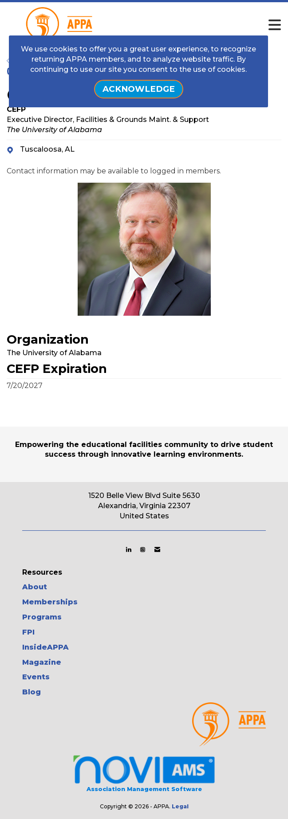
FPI (28, 632)
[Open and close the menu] (167, 25)
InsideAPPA (45, 647)
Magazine (41, 662)
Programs (42, 617)
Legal (180, 806)
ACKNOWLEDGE (139, 89)
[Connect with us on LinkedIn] (128, 549)
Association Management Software (144, 772)
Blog (31, 692)
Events (36, 677)
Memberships (50, 602)
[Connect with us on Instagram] (143, 549)
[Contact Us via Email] (157, 549)
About (34, 587)
